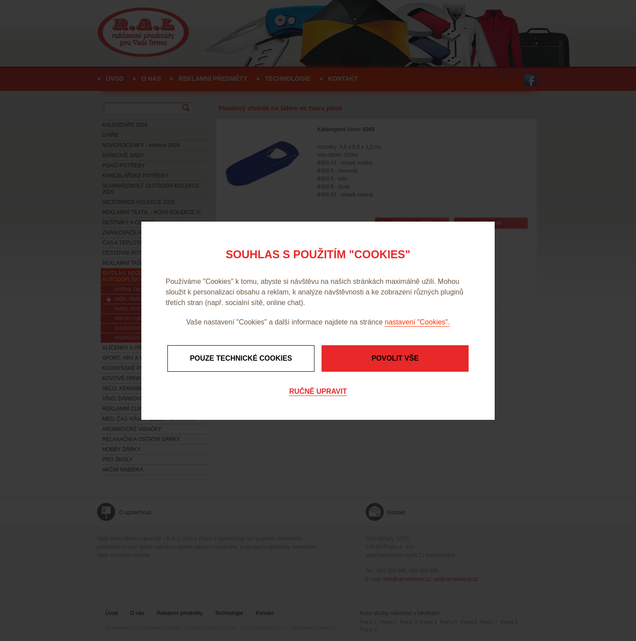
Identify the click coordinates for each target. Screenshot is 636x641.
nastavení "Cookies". (417, 322)
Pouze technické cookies (241, 358)
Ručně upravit (318, 391)
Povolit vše (395, 358)
